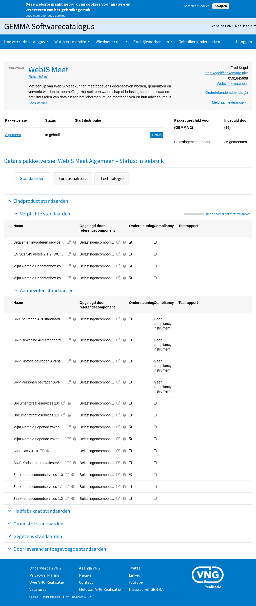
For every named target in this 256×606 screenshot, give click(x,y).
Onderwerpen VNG (45, 568)
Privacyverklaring (44, 575)
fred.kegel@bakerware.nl (226, 73)
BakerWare (38, 77)
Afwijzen (220, 6)
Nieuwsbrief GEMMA (146, 589)
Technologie (112, 178)
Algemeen (13, 135)
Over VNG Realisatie (46, 582)
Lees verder (37, 103)
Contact (86, 582)
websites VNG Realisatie (231, 25)
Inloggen (244, 41)
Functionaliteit (72, 178)
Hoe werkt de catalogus (24, 41)
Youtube (136, 582)
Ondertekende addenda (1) (226, 92)
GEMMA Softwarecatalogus (49, 26)
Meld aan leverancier (230, 102)
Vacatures (37, 589)
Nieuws (85, 575)
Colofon (33, 597)
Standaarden (32, 178)
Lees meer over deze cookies (45, 15)
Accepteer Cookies (196, 6)
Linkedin (136, 575)
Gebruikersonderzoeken (199, 41)
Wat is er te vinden (70, 41)
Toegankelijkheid (50, 597)
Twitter (135, 568)
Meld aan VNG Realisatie (100, 589)
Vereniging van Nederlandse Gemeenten (209, 578)
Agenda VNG (89, 568)
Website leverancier (232, 84)
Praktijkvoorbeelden (151, 41)
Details (157, 135)
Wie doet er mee (110, 41)
